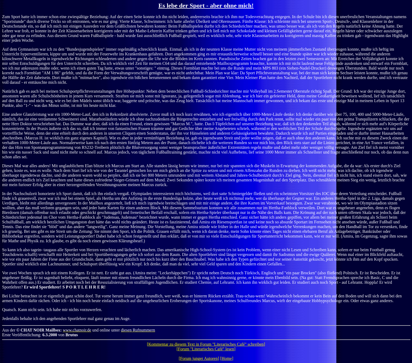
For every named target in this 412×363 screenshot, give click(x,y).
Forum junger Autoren (199, 358)
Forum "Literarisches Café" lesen (206, 349)
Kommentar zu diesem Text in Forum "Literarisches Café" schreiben (206, 344)
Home (227, 358)
